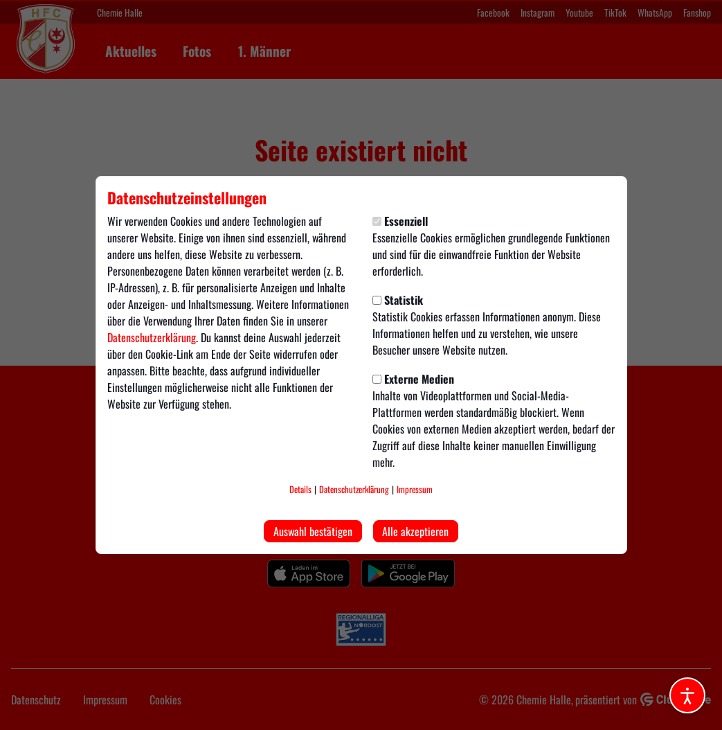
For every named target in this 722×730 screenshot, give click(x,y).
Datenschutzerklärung (151, 337)
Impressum (415, 489)
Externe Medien (413, 379)
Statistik (397, 300)
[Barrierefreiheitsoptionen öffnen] (687, 695)
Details (300, 489)
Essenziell (400, 221)
